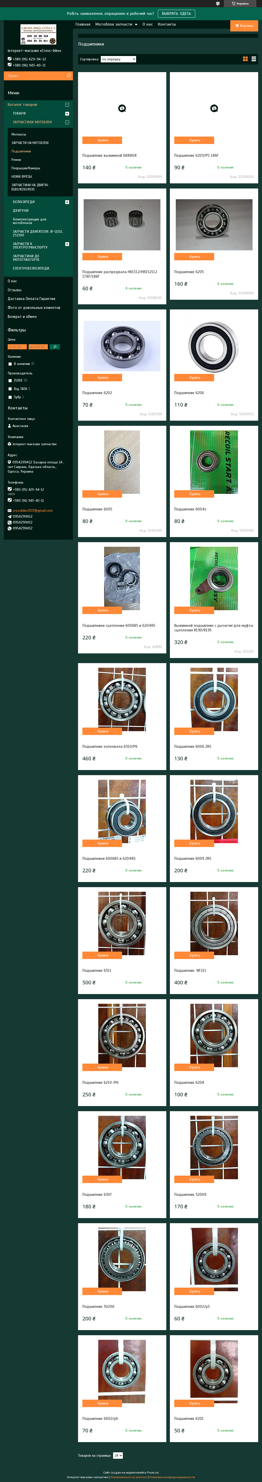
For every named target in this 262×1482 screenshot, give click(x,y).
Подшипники (21, 151)
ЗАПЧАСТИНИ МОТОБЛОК (32, 122)
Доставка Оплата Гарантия (31, 298)
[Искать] (68, 75)
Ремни (16, 160)
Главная (82, 24)
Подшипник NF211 (190, 970)
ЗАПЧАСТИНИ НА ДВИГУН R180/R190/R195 (30, 187)
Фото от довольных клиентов (34, 307)
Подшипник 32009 (190, 1194)
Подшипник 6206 (189, 393)
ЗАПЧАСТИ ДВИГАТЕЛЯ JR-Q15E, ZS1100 (38, 233)
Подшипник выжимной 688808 (109, 155)
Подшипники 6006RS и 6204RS (109, 858)
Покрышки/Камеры (26, 168)
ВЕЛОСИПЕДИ (24, 202)
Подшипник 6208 (189, 1082)
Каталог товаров (22, 104)
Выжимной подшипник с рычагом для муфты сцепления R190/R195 (213, 627)
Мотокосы (19, 134)
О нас (148, 24)
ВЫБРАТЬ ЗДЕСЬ (176, 13)
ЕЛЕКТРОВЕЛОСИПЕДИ (31, 268)
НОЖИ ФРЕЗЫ (22, 177)
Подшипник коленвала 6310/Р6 (109, 746)
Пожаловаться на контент (129, 1477)
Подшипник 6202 (97, 393)
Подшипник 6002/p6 (100, 1418)
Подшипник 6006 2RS (192, 746)
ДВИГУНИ (20, 210)
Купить (102, 140)
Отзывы (14, 290)
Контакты (167, 24)
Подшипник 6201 (189, 1418)
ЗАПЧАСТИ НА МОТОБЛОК (30, 143)
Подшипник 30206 (98, 1306)
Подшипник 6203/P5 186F (196, 155)
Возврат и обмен (22, 316)
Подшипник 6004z (190, 509)
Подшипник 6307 (97, 1194)
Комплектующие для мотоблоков (29, 221)
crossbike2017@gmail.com (33, 510)
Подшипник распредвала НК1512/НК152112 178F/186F (119, 274)
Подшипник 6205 (189, 272)
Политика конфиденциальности (172, 1477)
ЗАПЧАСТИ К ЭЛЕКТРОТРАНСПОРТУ (30, 246)
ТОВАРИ (19, 113)
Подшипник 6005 (97, 509)
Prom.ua (153, 1472)
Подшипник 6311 (96, 970)
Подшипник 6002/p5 (192, 1306)
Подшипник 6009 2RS (192, 858)
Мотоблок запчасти (113, 24)
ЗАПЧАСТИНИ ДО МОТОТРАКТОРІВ (26, 258)
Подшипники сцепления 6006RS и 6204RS (118, 625)
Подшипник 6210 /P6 (100, 1082)
